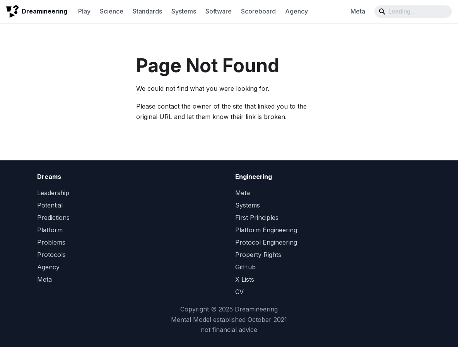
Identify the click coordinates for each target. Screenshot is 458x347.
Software (218, 11)
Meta (357, 11)
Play (84, 11)
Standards (147, 11)
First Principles (257, 217)
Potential (50, 205)
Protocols (51, 255)
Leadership (53, 193)
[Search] (413, 11)
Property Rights (258, 255)
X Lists (244, 279)
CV (239, 292)
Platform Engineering (266, 230)
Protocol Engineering (266, 242)
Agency (296, 11)
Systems (183, 11)
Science (111, 11)
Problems (51, 242)
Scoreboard (258, 11)
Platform (50, 230)
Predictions (53, 217)
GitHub (245, 267)
